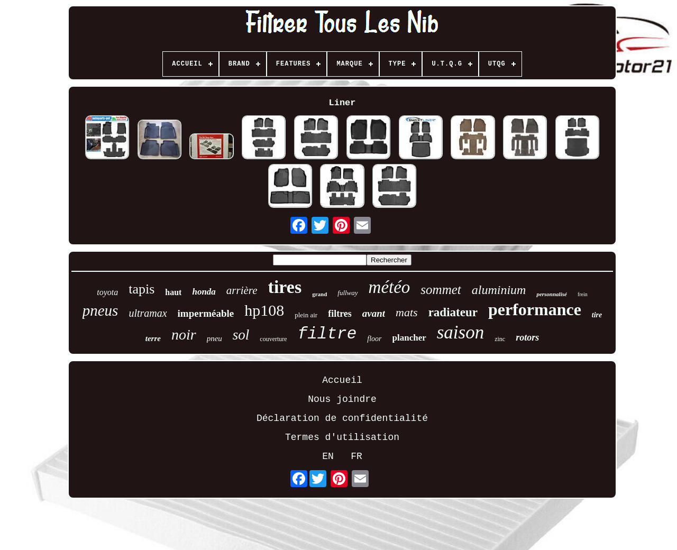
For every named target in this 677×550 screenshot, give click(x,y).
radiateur (453, 312)
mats (407, 312)
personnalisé (551, 294)
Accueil (342, 380)
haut (173, 292)
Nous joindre (342, 399)
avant (373, 313)
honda (203, 292)
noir (183, 334)
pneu (214, 338)
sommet (440, 289)
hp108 (264, 310)
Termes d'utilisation (342, 437)
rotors (527, 337)
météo (389, 287)
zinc (500, 339)
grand (319, 294)
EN (328, 456)
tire (597, 315)
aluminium (499, 290)
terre (153, 338)
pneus (100, 310)
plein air (306, 315)
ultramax (148, 313)
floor (374, 339)
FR (356, 456)
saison (460, 332)
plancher (409, 338)
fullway (347, 293)
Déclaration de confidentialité (342, 418)
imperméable (206, 313)
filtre (327, 334)
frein (583, 294)
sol (241, 335)
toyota (107, 292)
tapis (141, 289)
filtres (340, 313)
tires (285, 287)
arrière (242, 290)
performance (534, 309)
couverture (273, 339)
